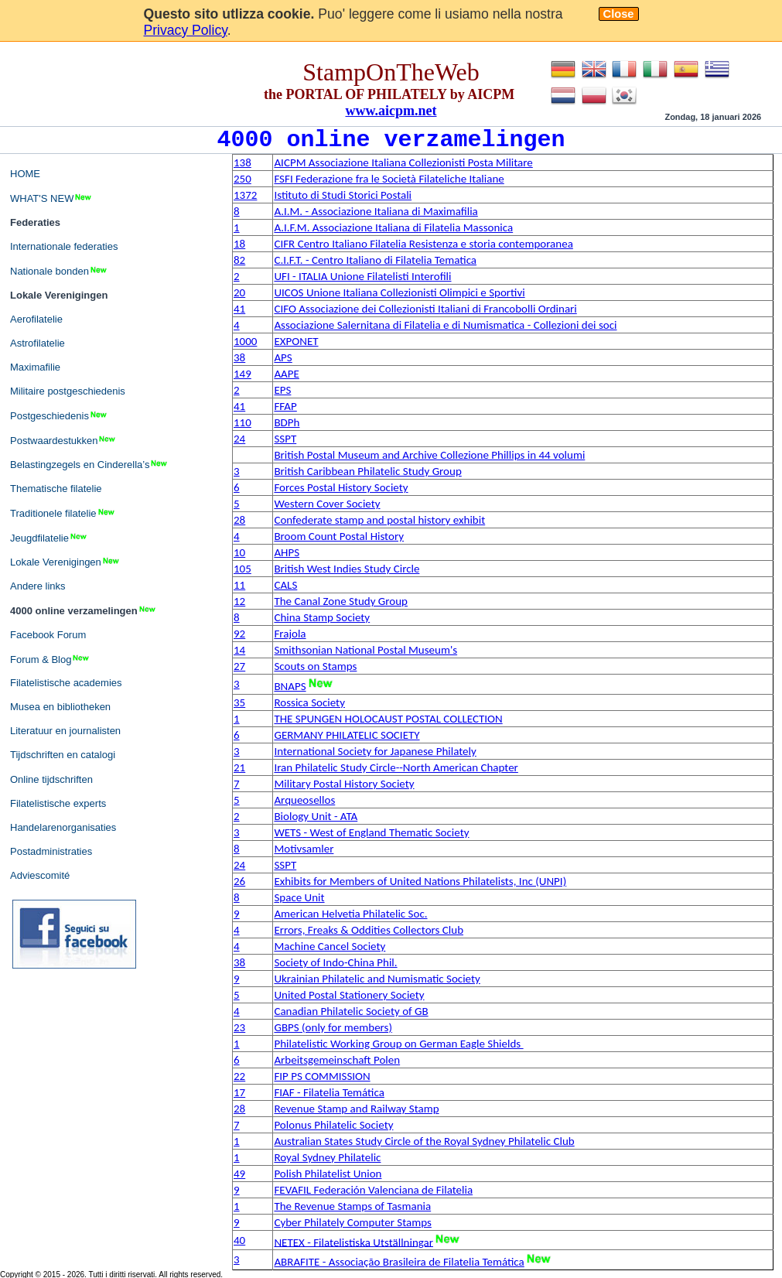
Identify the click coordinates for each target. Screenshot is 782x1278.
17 (239, 1092)
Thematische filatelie (56, 488)
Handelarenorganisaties (63, 827)
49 (239, 1174)
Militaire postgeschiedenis (67, 391)
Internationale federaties (64, 246)
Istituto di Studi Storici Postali (342, 195)
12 (239, 601)
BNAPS (290, 686)
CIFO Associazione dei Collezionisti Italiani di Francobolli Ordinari (425, 309)
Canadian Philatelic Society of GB (351, 1011)
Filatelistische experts (58, 803)
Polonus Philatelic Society (333, 1125)
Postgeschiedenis (59, 415)
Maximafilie (35, 367)
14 (239, 650)
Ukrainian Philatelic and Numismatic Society (377, 979)
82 (239, 260)
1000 (245, 341)
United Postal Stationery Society (349, 995)
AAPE (286, 374)
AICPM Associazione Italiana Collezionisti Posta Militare (403, 162)
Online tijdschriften (51, 779)
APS (283, 357)
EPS (282, 390)
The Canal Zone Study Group (341, 601)
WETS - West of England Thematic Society (371, 832)
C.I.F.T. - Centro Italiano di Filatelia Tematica (375, 260)
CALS (285, 585)
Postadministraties (51, 851)
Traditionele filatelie (63, 513)
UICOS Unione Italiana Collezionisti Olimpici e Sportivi (399, 292)
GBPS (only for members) (333, 1027)
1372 (245, 195)
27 (239, 666)
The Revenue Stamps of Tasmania (352, 1206)
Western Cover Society (327, 504)
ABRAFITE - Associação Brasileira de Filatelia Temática (399, 1262)
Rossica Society (309, 702)
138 (242, 162)
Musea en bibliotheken (60, 706)
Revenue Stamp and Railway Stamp (356, 1109)
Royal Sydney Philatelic (327, 1157)
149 (242, 374)
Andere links (38, 586)
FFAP (285, 406)
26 (239, 881)
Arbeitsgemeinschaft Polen (337, 1060)
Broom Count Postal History (339, 536)
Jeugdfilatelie (49, 537)
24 (239, 439)
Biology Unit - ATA (315, 816)
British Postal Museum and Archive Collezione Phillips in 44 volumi (429, 455)
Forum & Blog (50, 659)
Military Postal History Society (344, 784)
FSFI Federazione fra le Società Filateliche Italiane (389, 179)
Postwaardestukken (63, 440)
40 (239, 1240)
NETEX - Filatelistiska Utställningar (353, 1242)
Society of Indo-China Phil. (335, 962)
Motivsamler (303, 849)
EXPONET (296, 341)
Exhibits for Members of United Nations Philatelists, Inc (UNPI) (420, 881)
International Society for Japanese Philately (375, 751)
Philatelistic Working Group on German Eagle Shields (398, 1044)
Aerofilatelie (36, 319)
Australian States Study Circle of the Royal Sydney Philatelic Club (424, 1141)
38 (239, 357)
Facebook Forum (48, 635)
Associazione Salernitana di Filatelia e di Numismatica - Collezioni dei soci (445, 325)
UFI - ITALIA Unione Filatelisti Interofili (362, 276)
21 (239, 767)
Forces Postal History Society (341, 487)
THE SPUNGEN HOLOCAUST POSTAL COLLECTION (388, 719)
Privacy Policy (185, 30)
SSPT (285, 439)
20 (239, 292)
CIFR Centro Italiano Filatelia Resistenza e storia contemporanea (423, 244)
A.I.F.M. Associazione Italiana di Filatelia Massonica (393, 227)
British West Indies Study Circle (346, 569)
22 (239, 1076)
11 (239, 585)
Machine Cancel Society (329, 946)
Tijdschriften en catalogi (62, 754)
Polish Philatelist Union (327, 1174)
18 (239, 244)
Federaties (35, 222)
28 (239, 520)
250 (242, 179)
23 (239, 1027)
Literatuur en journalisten (65, 730)
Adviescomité (40, 875)
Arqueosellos (304, 800)
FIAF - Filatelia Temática (329, 1092)
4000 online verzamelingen (83, 610)
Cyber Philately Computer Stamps (352, 1222)
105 (242, 569)
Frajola (290, 634)
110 (242, 422)
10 (239, 552)
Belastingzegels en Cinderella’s (89, 464)
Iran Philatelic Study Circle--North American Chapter (395, 767)
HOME (25, 173)
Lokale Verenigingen (59, 295)
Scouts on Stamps (315, 666)
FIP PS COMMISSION (322, 1076)
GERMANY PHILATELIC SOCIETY (346, 735)
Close (618, 14)
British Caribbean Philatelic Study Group (367, 471)
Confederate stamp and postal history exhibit (379, 520)
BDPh (286, 422)
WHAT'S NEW (51, 198)
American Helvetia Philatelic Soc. (350, 914)
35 (239, 702)
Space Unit (299, 897)
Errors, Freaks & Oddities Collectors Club (368, 930)
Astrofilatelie (37, 343)
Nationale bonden (59, 271)
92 (239, 634)
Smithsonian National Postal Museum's (365, 650)
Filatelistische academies (66, 683)
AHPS (286, 552)
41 (239, 309)
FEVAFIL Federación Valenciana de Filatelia (373, 1190)
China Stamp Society (322, 617)
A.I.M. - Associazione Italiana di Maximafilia (375, 211)
